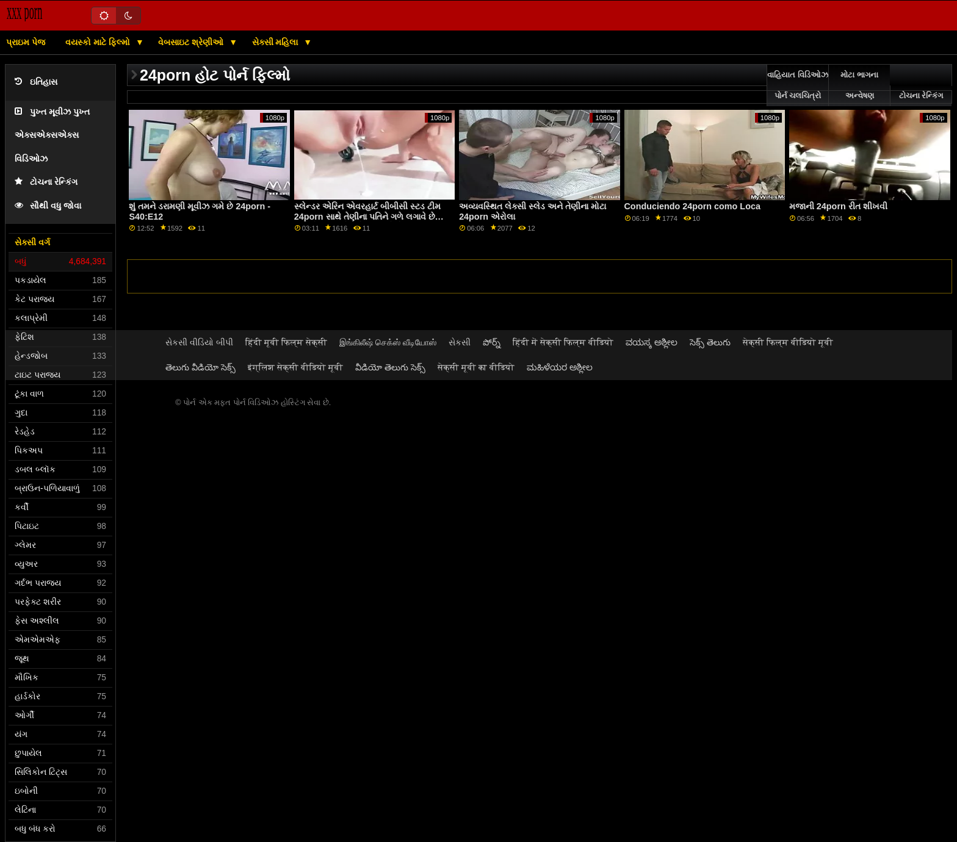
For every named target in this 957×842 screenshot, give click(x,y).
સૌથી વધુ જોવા (48, 205)
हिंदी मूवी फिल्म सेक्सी (286, 342)
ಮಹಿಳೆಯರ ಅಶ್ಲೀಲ (560, 367)
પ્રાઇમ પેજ (25, 42)
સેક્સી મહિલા (276, 42)
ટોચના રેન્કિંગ (46, 182)
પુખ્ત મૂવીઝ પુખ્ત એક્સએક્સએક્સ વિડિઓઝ (52, 135)
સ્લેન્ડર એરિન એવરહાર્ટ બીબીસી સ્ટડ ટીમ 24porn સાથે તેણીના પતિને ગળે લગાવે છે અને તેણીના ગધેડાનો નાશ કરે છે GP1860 (367, 216)
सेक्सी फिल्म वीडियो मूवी (788, 342)
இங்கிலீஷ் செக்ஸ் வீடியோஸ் (387, 342)
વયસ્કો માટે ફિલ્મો (98, 42)
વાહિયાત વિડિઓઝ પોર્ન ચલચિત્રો (797, 85)
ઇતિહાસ (36, 82)
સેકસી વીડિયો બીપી (199, 342)
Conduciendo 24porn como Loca (692, 206)
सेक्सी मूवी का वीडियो (476, 367)
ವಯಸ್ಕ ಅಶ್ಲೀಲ (651, 342)
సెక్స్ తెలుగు (710, 342)
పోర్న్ (491, 342)
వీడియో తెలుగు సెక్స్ (390, 367)
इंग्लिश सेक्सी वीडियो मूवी (295, 367)
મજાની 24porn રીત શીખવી (838, 206)
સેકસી (460, 342)
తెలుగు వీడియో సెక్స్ (200, 367)
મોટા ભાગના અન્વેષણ (859, 85)
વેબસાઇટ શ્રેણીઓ (192, 42)
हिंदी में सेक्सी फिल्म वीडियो (563, 342)
